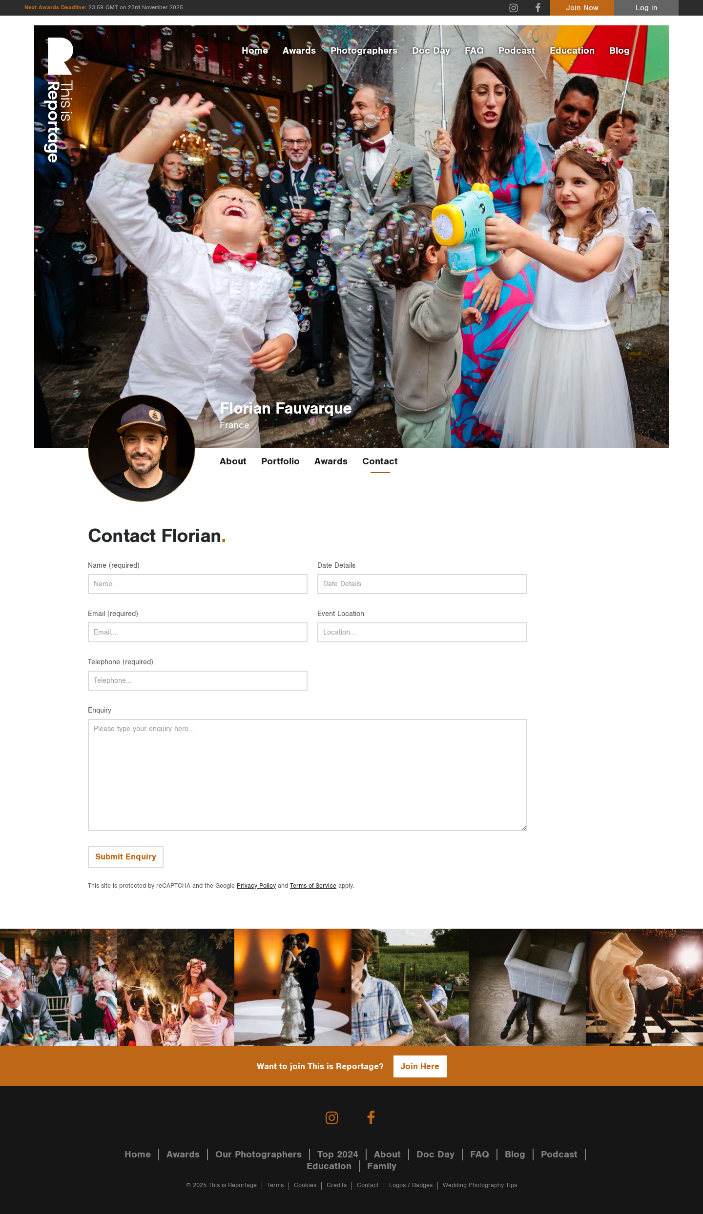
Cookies (305, 1185)
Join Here (420, 1066)
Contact (380, 461)
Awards (299, 51)
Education (572, 51)
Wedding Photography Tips (480, 1185)
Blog (619, 51)
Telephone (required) (120, 662)
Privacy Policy (256, 886)
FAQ (474, 51)
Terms (275, 1185)
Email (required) (113, 614)
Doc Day (431, 51)
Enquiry (99, 710)
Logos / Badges (411, 1185)
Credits (337, 1185)
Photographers (364, 51)
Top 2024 (337, 1154)
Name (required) (114, 565)
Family (381, 1166)
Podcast (516, 51)
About (233, 461)
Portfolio (280, 461)
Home (255, 51)
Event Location (340, 614)
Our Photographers (258, 1154)
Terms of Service (313, 886)
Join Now (582, 8)
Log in (647, 8)
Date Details (336, 565)
